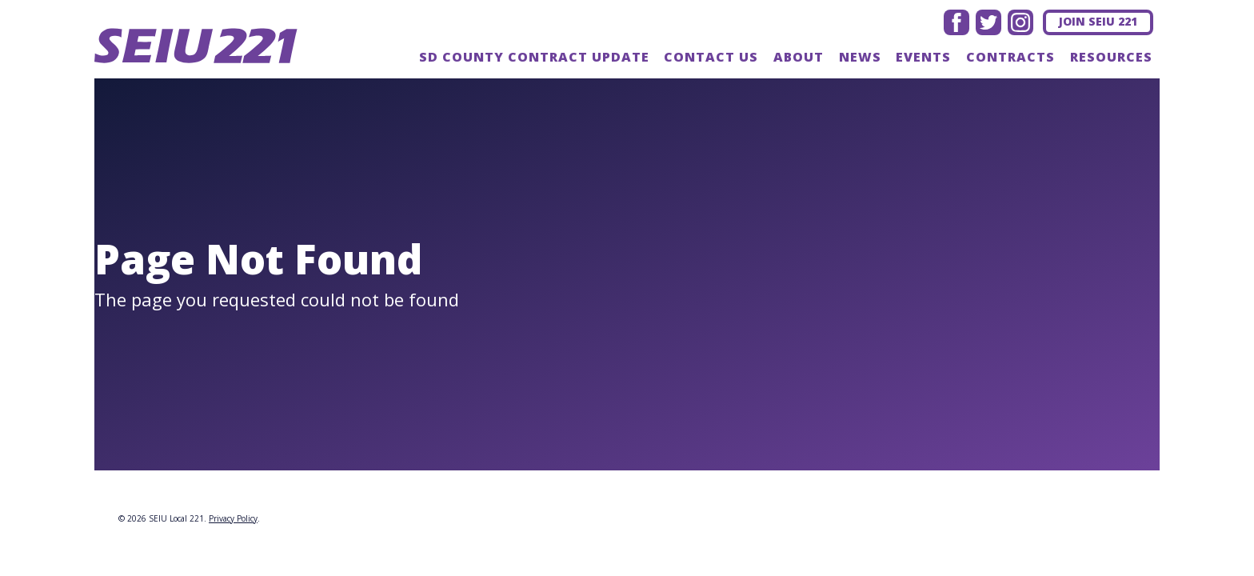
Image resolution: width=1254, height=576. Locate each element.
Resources (1111, 57)
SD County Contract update (534, 57)
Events (923, 57)
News (860, 57)
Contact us (711, 57)
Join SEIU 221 (1098, 21)
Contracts (1010, 57)
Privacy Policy (233, 518)
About (798, 57)
